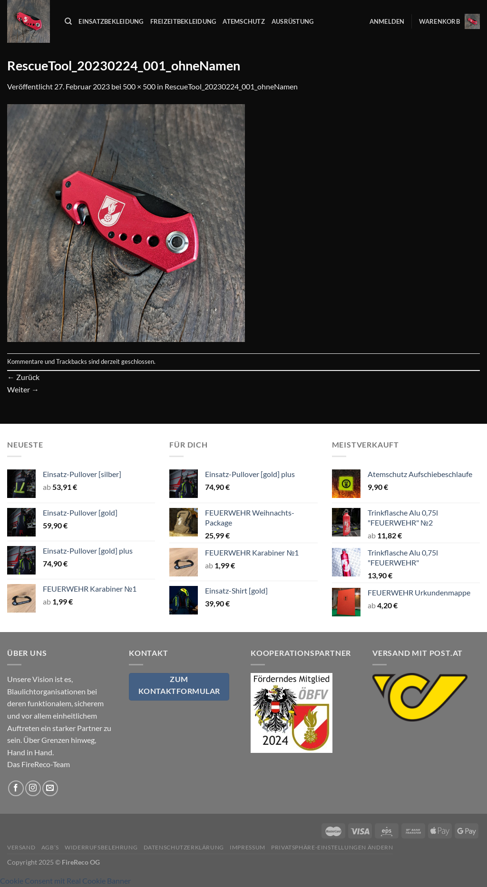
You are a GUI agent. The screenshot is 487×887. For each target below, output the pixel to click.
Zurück (23, 376)
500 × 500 (139, 86)
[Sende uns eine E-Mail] (50, 788)
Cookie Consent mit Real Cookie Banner (65, 880)
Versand (21, 847)
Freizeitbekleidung (183, 21)
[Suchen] (68, 21)
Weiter (23, 389)
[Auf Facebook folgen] (16, 788)
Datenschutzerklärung (184, 847)
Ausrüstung (293, 21)
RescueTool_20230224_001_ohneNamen (231, 86)
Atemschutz (244, 21)
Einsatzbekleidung (110, 21)
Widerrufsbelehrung (101, 847)
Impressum (247, 847)
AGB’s (50, 847)
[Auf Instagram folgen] (33, 788)
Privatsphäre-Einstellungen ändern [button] (332, 847)
